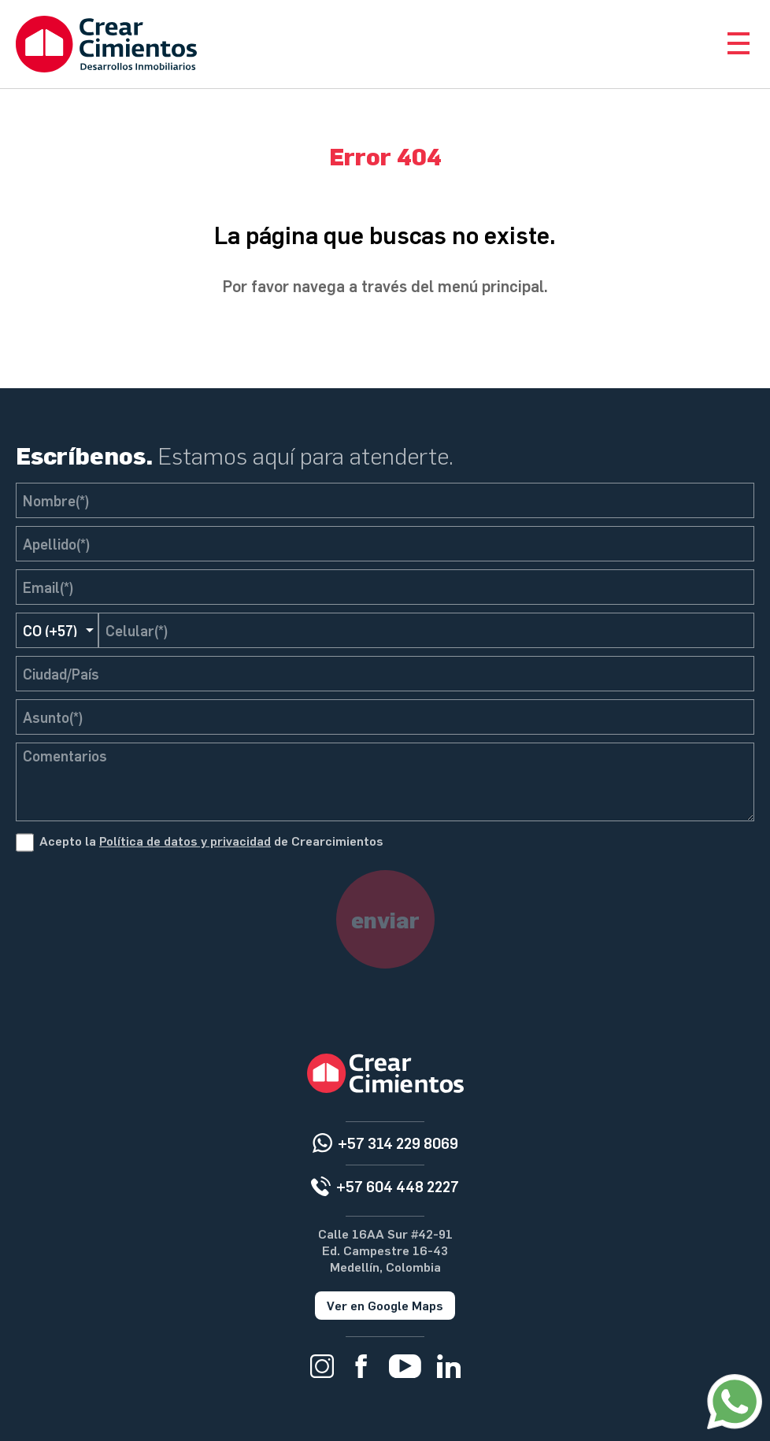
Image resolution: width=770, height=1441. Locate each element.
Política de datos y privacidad (185, 841)
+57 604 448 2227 (397, 1186)
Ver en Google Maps (385, 1305)
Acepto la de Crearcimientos (211, 841)
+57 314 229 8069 (398, 1143)
